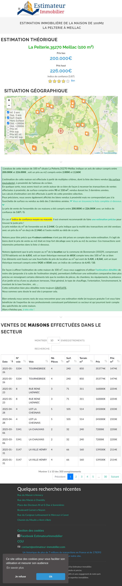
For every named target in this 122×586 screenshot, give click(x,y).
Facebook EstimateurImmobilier (41, 536)
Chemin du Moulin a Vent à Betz (34, 519)
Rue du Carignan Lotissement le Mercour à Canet (43, 514)
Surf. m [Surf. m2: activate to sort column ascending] (75, 360)
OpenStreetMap (110, 153)
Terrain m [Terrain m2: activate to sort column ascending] (88, 360)
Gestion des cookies (30, 530)
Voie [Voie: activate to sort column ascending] (31, 361)
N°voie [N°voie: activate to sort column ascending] (19, 360)
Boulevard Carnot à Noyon (31, 509)
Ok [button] (50, 576)
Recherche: (62, 348)
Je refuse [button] (20, 576)
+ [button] (9, 100)
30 (105, 476)
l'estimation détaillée (106, 269)
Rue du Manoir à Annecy (30, 494)
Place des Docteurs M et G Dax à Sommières (40, 504)
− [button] (9, 105)
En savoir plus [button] (15, 567)
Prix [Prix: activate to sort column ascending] (101, 361)
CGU (20, 541)
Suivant (115, 476)
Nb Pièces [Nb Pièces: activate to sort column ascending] (63, 360)
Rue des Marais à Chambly (31, 499)
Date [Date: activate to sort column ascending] (5, 361)
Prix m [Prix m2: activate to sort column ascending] (114, 360)
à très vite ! (28, 309)
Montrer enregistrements (60, 340)
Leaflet (97, 153)
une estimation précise (104, 219)
